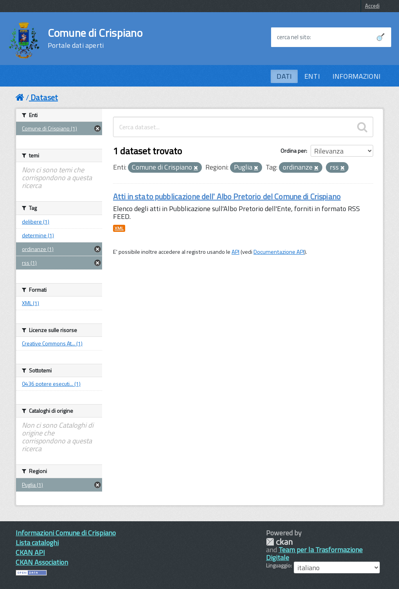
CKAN (279, 542)
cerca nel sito (293, 37)
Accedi (372, 6)
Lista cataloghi (37, 542)
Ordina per (293, 150)
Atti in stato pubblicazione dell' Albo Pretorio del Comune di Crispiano (227, 196)
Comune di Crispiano (95, 38)
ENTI (312, 76)
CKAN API (30, 552)
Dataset (44, 97)
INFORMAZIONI (356, 76)
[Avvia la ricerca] (380, 37)
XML (119, 228)
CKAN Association (42, 562)
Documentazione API (278, 252)
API (235, 252)
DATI (284, 76)
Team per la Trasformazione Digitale (314, 553)
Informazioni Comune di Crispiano (66, 533)
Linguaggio (278, 565)
